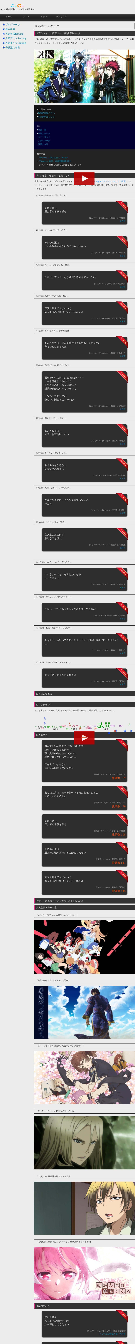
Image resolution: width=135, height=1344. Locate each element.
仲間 (112, 726)
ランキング (61, 17)
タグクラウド (44, 137)
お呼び (41, 727)
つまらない (54, 726)
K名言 (123, 221)
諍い (95, 727)
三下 (89, 726)
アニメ (26, 17)
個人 (121, 726)
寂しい (56, 729)
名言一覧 (42, 130)
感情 (75, 729)
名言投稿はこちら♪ (46, 117)
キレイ (82, 726)
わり (70, 723)
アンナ (75, 726)
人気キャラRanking (15, 43)
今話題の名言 (12, 47)
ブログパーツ (12, 24)
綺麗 (88, 728)
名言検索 (10, 29)
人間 (105, 725)
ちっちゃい (44, 722)
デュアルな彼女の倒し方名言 (112, 1334)
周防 (38, 729)
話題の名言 (43, 144)
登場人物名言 (44, 133)
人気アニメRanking (15, 38)
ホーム (8, 17)
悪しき (69, 729)
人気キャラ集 (44, 141)
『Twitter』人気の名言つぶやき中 (53, 157)
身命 (106, 729)
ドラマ (43, 17)
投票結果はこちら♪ (46, 113)
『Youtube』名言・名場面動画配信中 (54, 161)
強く (62, 727)
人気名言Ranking (14, 33)
